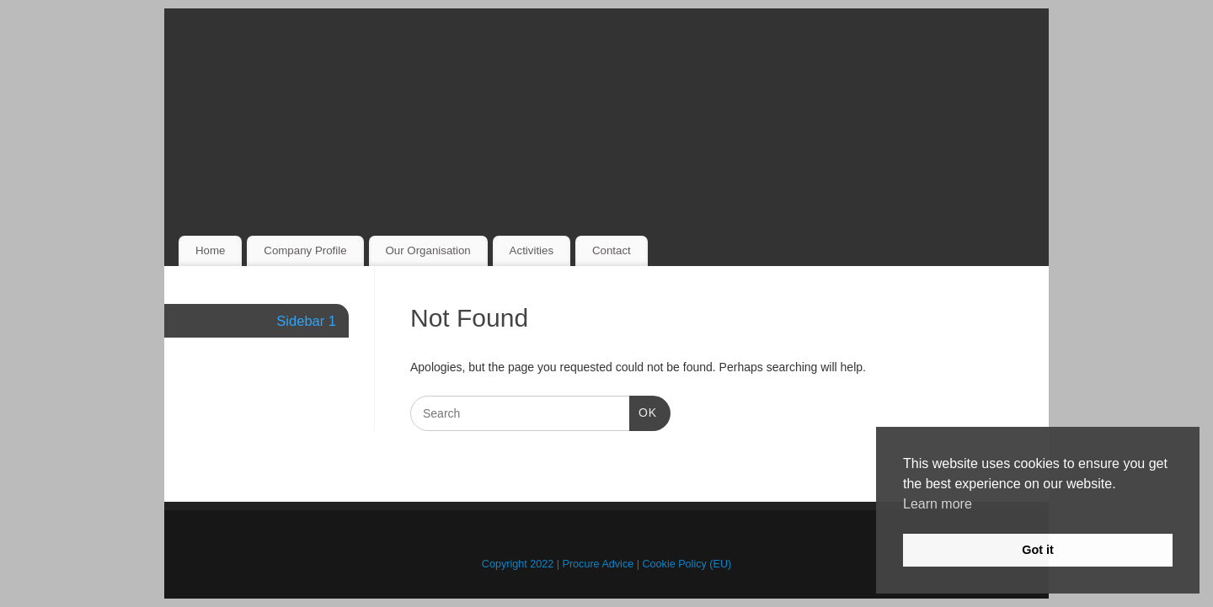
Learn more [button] (937, 504)
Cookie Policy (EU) (687, 564)
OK (643, 410)
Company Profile (305, 250)
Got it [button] (1038, 549)
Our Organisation (427, 250)
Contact (611, 250)
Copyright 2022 (517, 564)
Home (210, 250)
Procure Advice (598, 564)
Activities (531, 250)
